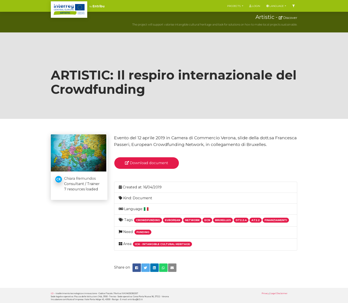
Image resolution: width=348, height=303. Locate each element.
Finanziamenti (276, 220)
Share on (122, 267)
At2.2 (255, 220)
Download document (146, 163)
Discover (288, 18)
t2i (52, 293)
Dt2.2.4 (241, 220)
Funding (142, 232)
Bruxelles (223, 220)
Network (192, 220)
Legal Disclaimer (279, 293)
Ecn (207, 220)
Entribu (99, 6)
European (172, 220)
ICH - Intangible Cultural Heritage (162, 244)
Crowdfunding (148, 220)
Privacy (265, 293)
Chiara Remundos (80, 178)
